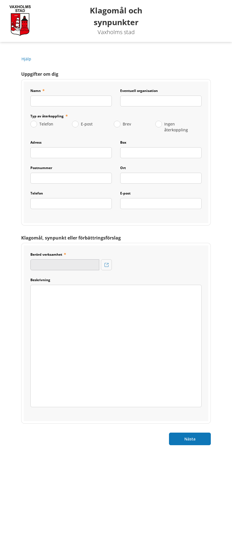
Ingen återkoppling (176, 126)
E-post (87, 124)
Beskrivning (40, 280)
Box (123, 142)
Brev (127, 124)
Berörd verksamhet (46, 254)
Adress (36, 142)
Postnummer (41, 167)
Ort (123, 167)
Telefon (46, 124)
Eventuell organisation (139, 90)
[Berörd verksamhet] (106, 264)
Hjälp (26, 58)
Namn (35, 90)
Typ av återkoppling (47, 116)
